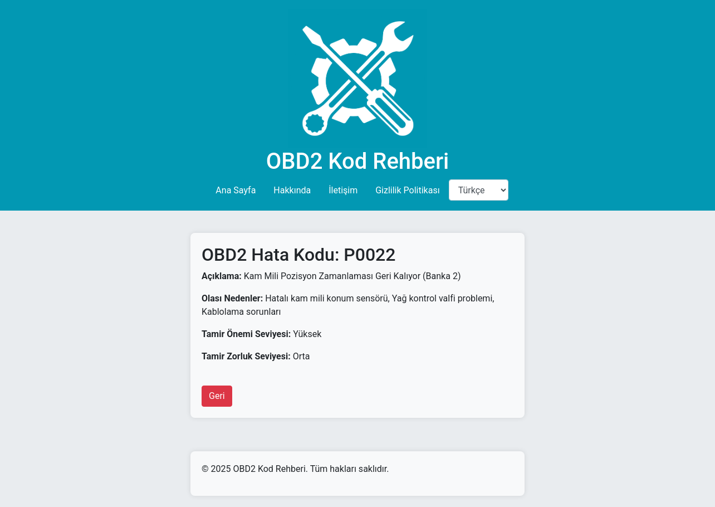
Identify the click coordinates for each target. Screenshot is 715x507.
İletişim (343, 190)
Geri (217, 396)
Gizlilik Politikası (407, 190)
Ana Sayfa (236, 190)
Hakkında (292, 190)
